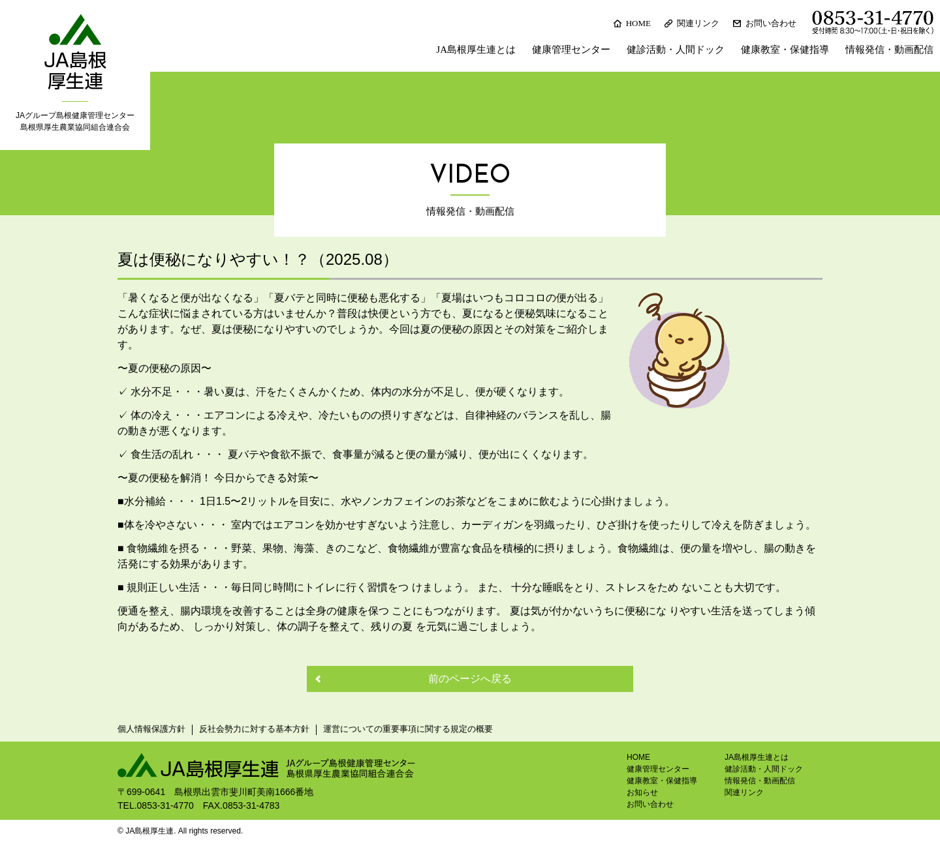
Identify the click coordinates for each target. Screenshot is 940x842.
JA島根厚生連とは (476, 49)
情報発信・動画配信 (889, 49)
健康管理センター (571, 49)
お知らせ (642, 792)
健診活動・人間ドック (676, 49)
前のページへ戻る (470, 678)
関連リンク (698, 23)
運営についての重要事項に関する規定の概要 (408, 729)
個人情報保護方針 (151, 729)
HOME (638, 23)
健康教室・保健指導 (785, 49)
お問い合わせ (770, 23)
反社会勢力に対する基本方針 (254, 729)
